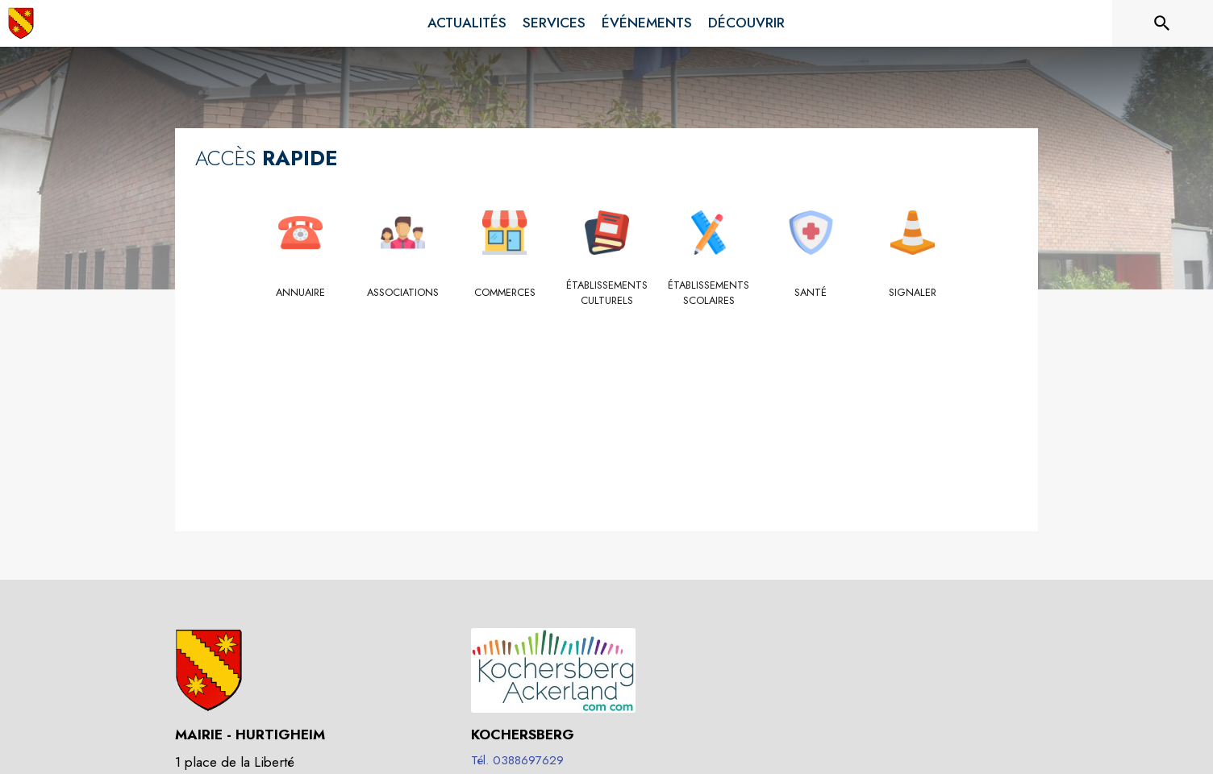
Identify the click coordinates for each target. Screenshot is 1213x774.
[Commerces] (504, 292)
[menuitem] (467, 23)
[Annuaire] (300, 292)
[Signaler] (912, 292)
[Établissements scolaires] (708, 293)
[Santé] (811, 292)
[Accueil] (21, 23)
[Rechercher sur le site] (1162, 23)
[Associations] (403, 292)
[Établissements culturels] (607, 293)
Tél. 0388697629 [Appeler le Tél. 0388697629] (517, 760)
